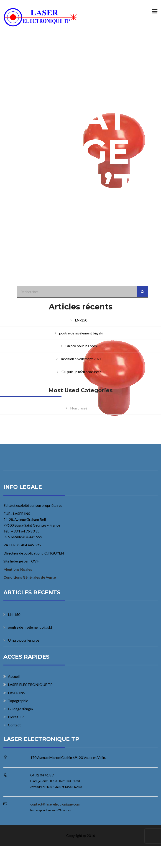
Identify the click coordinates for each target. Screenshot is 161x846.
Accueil (14, 676)
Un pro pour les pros (81, 346)
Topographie (18, 700)
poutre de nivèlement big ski (81, 333)
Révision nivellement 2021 (81, 358)
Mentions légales (17, 569)
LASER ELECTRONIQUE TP (30, 684)
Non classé (78, 408)
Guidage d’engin (20, 709)
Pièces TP (16, 717)
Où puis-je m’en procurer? (81, 371)
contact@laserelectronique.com (55, 804)
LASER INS (16, 692)
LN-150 (81, 320)
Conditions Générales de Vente (29, 577)
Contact (14, 725)
